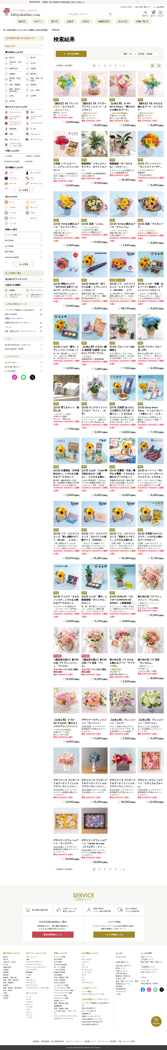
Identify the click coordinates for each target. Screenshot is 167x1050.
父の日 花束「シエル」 (93, 224)
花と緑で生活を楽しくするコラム (18, 345)
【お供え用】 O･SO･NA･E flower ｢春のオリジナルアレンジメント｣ (65, 723)
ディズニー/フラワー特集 (63, 993)
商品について (120, 968)
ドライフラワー (31, 970)
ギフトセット (31, 983)
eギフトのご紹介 (89, 1011)
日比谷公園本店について (92, 1019)
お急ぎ (70, 21)
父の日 (5, 964)
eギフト (38, 21)
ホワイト (29, 1015)
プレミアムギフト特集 (62, 988)
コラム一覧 (145, 981)
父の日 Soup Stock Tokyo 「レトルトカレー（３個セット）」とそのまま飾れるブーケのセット (150, 414)
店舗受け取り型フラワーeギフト (23, 323)
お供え (85, 21)
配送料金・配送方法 (123, 976)
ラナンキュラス (87, 983)
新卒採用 (113, 1041)
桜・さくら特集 (59, 967)
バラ (83, 957)
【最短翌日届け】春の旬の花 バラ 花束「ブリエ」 (94, 662)
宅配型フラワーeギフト (14, 318)
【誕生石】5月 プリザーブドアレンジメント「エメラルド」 (94, 106)
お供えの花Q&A (59, 983)
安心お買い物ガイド (143, 7)
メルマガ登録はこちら (114, 935)
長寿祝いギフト (59, 1001)
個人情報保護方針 (57, 1041)
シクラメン (86, 962)
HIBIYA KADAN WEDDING (92, 1022)
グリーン (29, 1012)
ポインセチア (86, 959)
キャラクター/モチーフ (34, 962)
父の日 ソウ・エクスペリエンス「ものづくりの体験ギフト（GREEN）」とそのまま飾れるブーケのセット (94, 540)
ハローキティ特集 (60, 995)
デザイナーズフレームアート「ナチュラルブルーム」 (150, 783)
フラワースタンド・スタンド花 (37, 988)
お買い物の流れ (121, 973)
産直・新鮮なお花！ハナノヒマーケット (23, 331)
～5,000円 (8, 156)
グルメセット (31, 980)
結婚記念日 (103, 21)
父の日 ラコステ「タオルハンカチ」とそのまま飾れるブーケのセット (66, 599)
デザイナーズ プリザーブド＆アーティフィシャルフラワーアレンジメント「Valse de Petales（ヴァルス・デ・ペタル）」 (66, 786)
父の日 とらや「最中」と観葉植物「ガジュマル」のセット (94, 599)
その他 (118, 994)
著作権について (90, 1041)
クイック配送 (86, 991)
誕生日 (22, 21)
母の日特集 (58, 959)
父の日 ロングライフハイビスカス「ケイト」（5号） (94, 410)
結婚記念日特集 (59, 972)
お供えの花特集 (59, 980)
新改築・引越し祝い (10, 977)
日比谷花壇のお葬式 (90, 1024)
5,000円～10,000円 (32, 156)
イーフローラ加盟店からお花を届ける (23, 310)
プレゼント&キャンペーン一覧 (93, 994)
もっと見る (23, 190)
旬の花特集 (58, 975)
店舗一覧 (142, 21)
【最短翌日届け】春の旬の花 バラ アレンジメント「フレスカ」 (65, 662)
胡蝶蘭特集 (58, 1006)
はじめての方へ (127, 7)
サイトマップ (103, 1041)
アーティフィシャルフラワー (36, 967)
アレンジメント (31, 957)
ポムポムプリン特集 (61, 998)
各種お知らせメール (123, 984)
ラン (83, 977)
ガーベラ (85, 967)
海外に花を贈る (23, 314)
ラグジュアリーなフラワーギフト (66, 1016)
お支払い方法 (120, 978)
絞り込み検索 (71, 54)
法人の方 (122, 21)
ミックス (29, 1017)
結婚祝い (6, 972)
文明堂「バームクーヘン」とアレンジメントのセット (65, 166)
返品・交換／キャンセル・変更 (127, 981)
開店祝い (6, 975)
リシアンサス (86, 972)
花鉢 (27, 977)
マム (83, 964)
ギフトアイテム (31, 985)
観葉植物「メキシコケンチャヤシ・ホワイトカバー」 (94, 166)
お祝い (5, 993)
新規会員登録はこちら (52, 935)
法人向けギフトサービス (16, 279)
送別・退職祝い (8, 983)
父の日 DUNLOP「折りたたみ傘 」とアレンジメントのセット (94, 287)
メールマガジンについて (149, 969)
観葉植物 (29, 972)
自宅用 (5, 998)
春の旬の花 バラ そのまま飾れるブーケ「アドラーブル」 (122, 662)
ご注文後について (147, 959)
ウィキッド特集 (59, 957)
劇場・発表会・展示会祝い (12, 988)
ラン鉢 (28, 975)
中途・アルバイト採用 (126, 1041)
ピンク (28, 999)
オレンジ (29, 1004)
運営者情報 (45, 1041)
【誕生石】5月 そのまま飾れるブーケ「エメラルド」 (150, 106)
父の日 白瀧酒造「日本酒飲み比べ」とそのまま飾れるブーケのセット (66, 473)
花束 (27, 959)
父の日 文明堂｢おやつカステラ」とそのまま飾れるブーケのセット (150, 536)
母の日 (54, 21)
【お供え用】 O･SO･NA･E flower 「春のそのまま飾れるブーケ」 (122, 106)
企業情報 (36, 1041)
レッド (28, 996)
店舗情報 (86, 1013)
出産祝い (6, 970)
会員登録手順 (120, 989)
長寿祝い (6, 985)
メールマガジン (121, 991)
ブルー (28, 1010)
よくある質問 (158, 7)
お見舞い (6, 995)
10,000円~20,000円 (11, 161)
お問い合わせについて (149, 972)
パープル (29, 1007)
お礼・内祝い (8, 990)
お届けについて (121, 971)
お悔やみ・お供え (9, 962)
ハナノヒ (23, 327)
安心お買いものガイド (124, 965)
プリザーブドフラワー (34, 964)
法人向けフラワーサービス (63, 1018)
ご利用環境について (148, 967)
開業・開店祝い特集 (61, 1003)
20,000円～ (29, 161)
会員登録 (119, 986)
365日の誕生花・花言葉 (14, 349)
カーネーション (87, 970)
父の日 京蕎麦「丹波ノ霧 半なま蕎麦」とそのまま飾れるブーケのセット (122, 473)
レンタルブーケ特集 (61, 985)
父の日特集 (58, 962)
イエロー (29, 1002)
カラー (84, 975)
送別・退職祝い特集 (61, 977)
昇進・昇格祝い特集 (61, 1008)
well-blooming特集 (60, 964)
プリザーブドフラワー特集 (63, 990)
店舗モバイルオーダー (91, 1016)
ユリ (83, 980)
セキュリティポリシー (74, 1041)
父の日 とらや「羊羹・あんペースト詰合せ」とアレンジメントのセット (150, 287)
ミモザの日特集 (59, 970)
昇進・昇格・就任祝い (11, 980)
